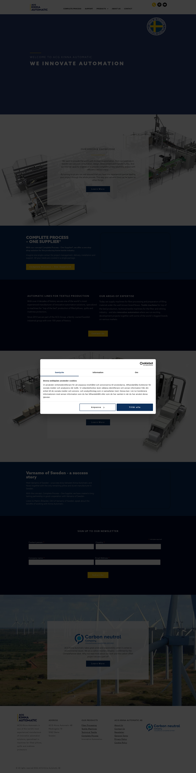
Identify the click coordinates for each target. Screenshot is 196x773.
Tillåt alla (135, 407)
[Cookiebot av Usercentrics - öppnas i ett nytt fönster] (141, 364)
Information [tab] (98, 372)
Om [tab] (136, 372)
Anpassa (97, 407)
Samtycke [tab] (59, 372)
